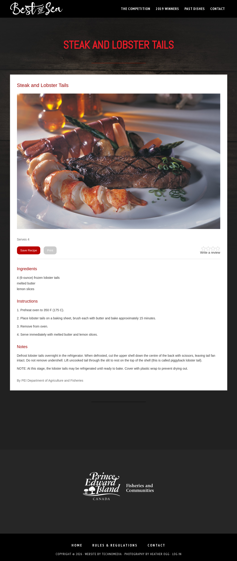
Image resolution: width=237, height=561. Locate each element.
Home (77, 545)
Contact (156, 545)
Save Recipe (28, 250)
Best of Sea (50, 8)
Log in (177, 554)
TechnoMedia (112, 554)
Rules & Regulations (115, 545)
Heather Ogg (160, 554)
